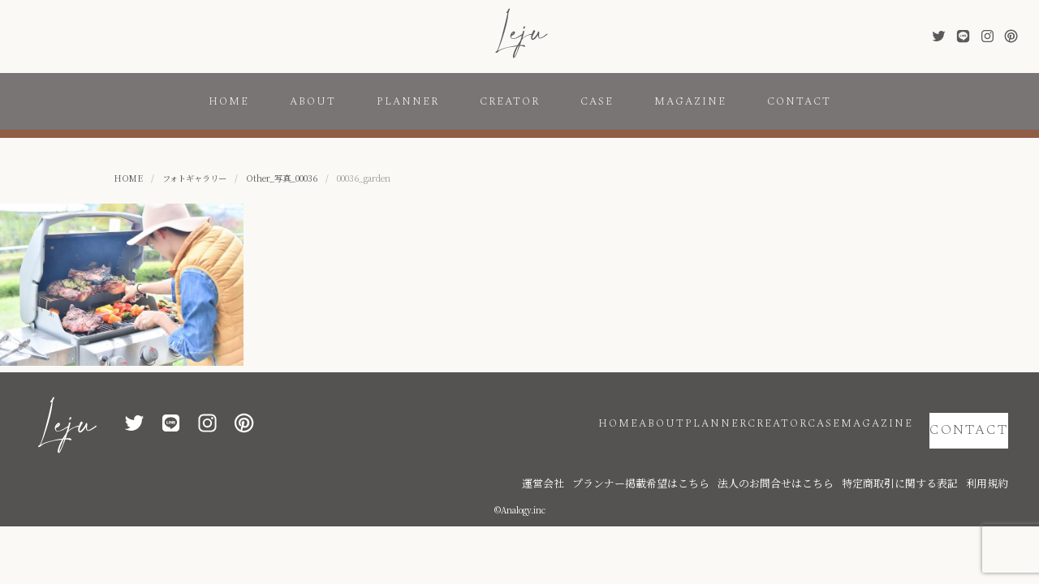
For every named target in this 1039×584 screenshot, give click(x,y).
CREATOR (510, 101)
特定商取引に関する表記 (923, 456)
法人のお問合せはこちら (825, 456)
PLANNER (408, 101)
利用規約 (992, 456)
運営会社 (643, 456)
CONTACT (799, 101)
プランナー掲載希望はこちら (720, 456)
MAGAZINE (690, 101)
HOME (229, 101)
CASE (597, 101)
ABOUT (313, 101)
